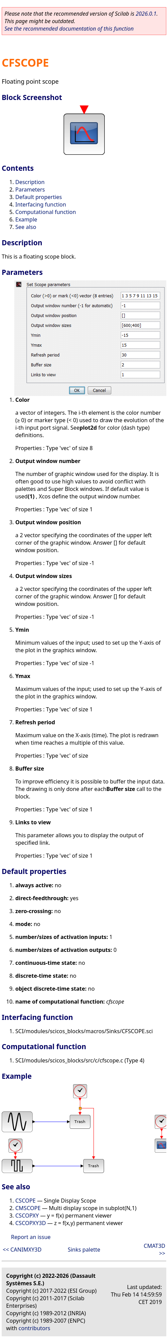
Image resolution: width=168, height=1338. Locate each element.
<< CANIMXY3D (22, 1249)
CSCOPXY (27, 1215)
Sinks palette (84, 1249)
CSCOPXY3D (30, 1223)
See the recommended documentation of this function (69, 28)
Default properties (38, 197)
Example (26, 219)
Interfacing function (40, 204)
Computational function (45, 212)
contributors (34, 1328)
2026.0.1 (146, 13)
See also (25, 227)
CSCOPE (25, 1200)
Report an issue (30, 1237)
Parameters (30, 189)
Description (30, 182)
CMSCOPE (27, 1208)
